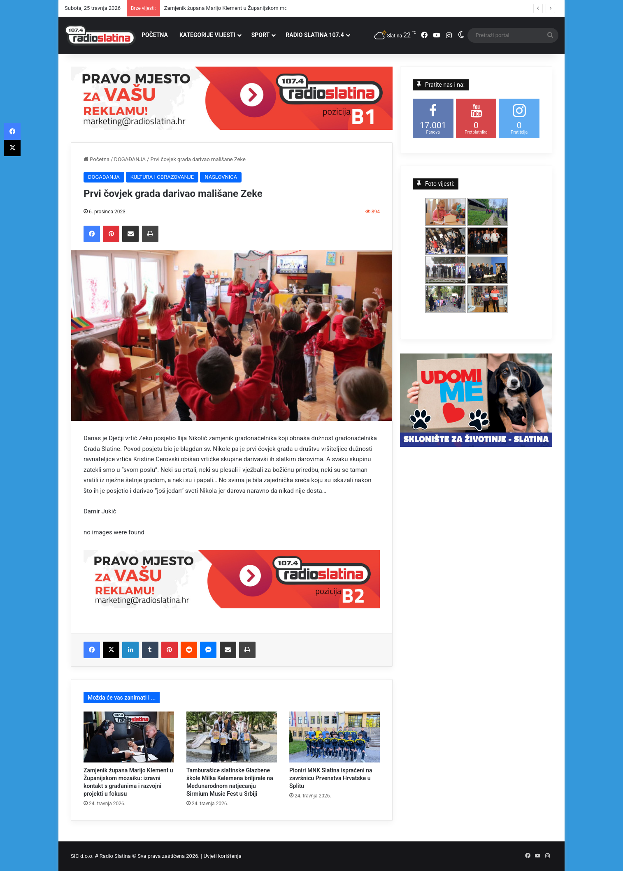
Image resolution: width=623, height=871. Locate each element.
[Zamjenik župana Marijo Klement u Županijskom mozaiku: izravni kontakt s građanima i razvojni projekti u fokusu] (129, 737)
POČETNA (155, 35)
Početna (96, 159)
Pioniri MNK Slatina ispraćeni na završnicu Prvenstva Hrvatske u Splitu (330, 778)
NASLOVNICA (221, 177)
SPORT (260, 35)
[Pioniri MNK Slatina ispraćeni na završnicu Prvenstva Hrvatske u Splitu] (334, 737)
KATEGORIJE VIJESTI (207, 35)
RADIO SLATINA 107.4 (315, 35)
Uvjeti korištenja (223, 856)
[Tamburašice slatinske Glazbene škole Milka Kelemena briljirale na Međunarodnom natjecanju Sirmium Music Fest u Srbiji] (231, 737)
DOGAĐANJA (130, 159)
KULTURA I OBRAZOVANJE (162, 177)
